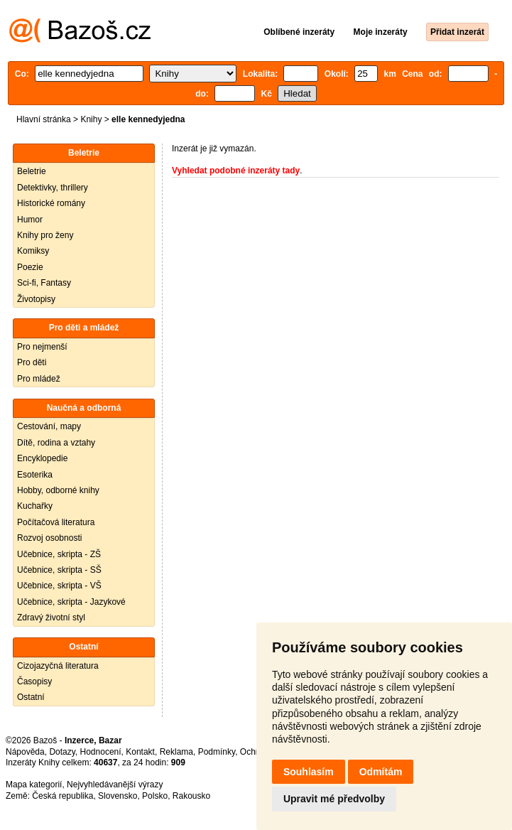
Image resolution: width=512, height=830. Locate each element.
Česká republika (62, 796)
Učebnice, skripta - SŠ (59, 570)
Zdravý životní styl (51, 617)
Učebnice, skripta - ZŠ (59, 554)
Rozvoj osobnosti (49, 538)
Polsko (155, 796)
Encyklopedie (42, 458)
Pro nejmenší (42, 347)
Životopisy (36, 299)
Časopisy (34, 681)
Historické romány (51, 203)
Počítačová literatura (55, 522)
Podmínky (216, 752)
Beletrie (31, 171)
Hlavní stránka (43, 119)
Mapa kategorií (34, 784)
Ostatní (31, 697)
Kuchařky (35, 506)
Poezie (30, 267)
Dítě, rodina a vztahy (56, 443)
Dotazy (62, 752)
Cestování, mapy (49, 426)
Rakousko (191, 796)
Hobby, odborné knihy (58, 490)
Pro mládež (38, 379)
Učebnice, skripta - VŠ (59, 586)
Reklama (176, 752)
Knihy (91, 119)
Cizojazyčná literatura (58, 666)
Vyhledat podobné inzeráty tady (236, 171)
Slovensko (117, 796)
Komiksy (33, 251)
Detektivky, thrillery (52, 188)
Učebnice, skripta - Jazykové (71, 602)
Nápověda (25, 752)
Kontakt (140, 752)
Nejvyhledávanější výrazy (115, 784)
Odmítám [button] (381, 771)
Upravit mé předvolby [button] (334, 798)
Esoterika (35, 475)
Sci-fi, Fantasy (44, 283)
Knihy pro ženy (45, 235)
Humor (30, 220)
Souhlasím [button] (308, 771)
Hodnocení (100, 752)
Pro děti (31, 362)
